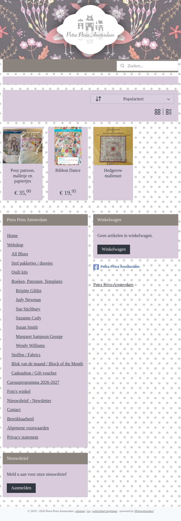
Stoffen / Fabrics (25, 354)
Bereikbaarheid (20, 419)
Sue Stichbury (28, 309)
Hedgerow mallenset (113, 173)
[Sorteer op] (132, 98)
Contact (14, 409)
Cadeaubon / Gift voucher (34, 373)
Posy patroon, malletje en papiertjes (23, 175)
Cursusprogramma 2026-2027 (33, 382)
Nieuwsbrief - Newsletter (29, 400)
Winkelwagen (114, 249)
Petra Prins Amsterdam (116, 267)
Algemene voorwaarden (28, 428)
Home (12, 235)
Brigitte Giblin (28, 290)
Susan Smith (27, 327)
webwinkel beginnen (104, 511)
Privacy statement (22, 437)
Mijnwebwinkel (144, 511)
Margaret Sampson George (39, 336)
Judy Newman (28, 299)
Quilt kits (19, 272)
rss (88, 511)
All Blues (19, 253)
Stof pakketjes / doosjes (32, 263)
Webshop (15, 244)
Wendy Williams (30, 345)
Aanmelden (21, 488)
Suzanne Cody (28, 318)
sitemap (80, 511)
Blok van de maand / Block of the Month (47, 363)
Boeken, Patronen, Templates (36, 281)
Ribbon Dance (67, 170)
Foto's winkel (19, 391)
